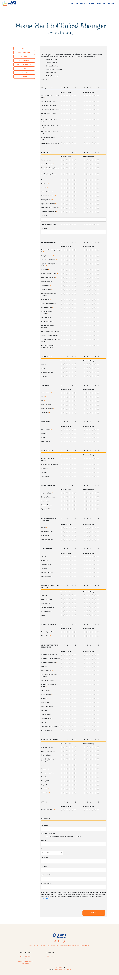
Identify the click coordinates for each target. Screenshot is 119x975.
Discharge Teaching (47, 200)
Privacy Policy (45, 898)
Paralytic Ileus (45, 476)
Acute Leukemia (46, 603)
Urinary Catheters (46, 755)
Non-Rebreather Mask (47, 706)
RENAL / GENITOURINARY (48, 485)
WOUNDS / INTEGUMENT (48, 624)
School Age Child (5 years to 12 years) (50, 114)
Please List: (44, 825)
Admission (44, 188)
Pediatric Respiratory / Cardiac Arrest (50, 169)
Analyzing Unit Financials (48, 321)
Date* (42, 849)
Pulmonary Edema (46, 405)
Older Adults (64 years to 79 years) (49, 138)
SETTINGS (44, 802)
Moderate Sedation (47, 730)
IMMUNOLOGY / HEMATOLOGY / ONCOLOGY (50, 586)
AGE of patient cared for (48, 88)
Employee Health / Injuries (49, 260)
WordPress (55, 969)
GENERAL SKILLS (46, 152)
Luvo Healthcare (58, 967)
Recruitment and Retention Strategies (48, 294)
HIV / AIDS (44, 595)
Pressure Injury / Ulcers (48, 632)
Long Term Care (24, 52)
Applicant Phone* (46, 883)
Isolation (43, 765)
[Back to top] (59, 931)
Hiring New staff (46, 299)
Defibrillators (45, 184)
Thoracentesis (45, 793)
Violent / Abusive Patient (48, 278)
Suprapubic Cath (46, 509)
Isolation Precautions (47, 164)
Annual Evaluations (47, 307)
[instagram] (63, 941)
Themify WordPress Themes (65, 969)
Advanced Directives (47, 192)
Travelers (92, 3)
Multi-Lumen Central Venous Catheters (49, 675)
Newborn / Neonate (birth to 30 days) (50, 96)
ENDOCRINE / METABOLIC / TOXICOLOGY (49, 519)
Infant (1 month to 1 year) (48, 101)
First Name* (44, 857)
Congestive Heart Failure (48, 372)
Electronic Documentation (49, 212)
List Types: (44, 216)
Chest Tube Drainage (47, 747)
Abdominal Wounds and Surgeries (48, 459)
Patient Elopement (46, 281)
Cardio (24, 76)
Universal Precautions (47, 773)
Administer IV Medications (49, 662)
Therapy (24, 48)
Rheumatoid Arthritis (47, 572)
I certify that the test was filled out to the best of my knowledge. (65, 836)
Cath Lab (24, 72)
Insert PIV (44, 666)
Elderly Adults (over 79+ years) (50, 143)
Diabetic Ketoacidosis (47, 532)
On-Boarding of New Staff (48, 303)
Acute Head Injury (46, 429)
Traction (43, 556)
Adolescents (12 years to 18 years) (49, 120)
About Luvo (74, 3)
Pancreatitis (44, 472)
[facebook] (55, 941)
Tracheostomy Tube (47, 718)
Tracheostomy (45, 413)
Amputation (44, 560)
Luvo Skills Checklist (25, 956)
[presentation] (53, 904)
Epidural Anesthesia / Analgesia (50, 726)
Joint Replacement (46, 576)
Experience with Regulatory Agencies (49, 265)
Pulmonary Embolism (47, 409)
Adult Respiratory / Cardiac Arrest (49, 175)
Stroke (43, 437)
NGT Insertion (45, 690)
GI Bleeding (44, 468)
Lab (24, 68)
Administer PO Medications (49, 654)
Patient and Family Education (49, 208)
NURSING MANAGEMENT (48, 242)
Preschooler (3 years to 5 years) (50, 109)
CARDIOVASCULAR (46, 356)
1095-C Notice (85, 945)
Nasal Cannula (45, 702)
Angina (43, 368)
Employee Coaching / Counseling (47, 312)
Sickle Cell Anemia (46, 599)
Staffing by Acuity (46, 289)
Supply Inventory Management (50, 331)
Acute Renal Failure (47, 493)
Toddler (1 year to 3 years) (49, 105)
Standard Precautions (47, 160)
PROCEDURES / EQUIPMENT (49, 739)
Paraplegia (44, 568)
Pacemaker (44, 376)
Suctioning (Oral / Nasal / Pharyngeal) (48, 760)
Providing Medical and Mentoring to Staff (50, 340)
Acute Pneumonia (46, 393)
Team (30, 945)
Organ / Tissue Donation (48, 204)
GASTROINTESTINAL (47, 450)
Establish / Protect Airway (49, 751)
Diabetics (44, 528)
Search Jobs (111, 3)
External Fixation (46, 564)
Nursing (24, 56)
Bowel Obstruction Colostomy (50, 464)
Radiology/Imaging (24, 64)
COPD (43, 401)
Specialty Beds (45, 769)
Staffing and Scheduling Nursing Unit (50, 251)
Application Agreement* (48, 834)
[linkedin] (59, 941)
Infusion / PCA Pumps (47, 680)
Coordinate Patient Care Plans (50, 335)
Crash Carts (44, 180)
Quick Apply (101, 3)
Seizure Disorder (46, 441)
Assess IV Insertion (47, 670)
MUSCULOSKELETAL (47, 549)
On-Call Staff (45, 270)
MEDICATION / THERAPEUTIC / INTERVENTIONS (50, 646)
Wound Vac (44, 777)
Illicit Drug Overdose (47, 540)
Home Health (24, 60)
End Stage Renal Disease (48, 497)
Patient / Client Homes (48, 809)
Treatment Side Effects (48, 607)
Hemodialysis (45, 501)
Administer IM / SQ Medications (50, 658)
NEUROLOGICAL (45, 422)
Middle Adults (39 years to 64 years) (49, 132)
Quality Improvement (47, 256)
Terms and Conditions (65, 945)
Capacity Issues (46, 285)
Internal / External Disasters (49, 274)
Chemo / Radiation (46, 611)
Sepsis (43, 615)
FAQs (25, 959)
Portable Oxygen (46, 714)
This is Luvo (50, 956)
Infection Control (46, 317)
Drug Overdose (45, 536)
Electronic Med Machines (48, 224)
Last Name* (44, 866)
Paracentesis (45, 789)
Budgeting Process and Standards (47, 326)
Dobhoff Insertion (46, 694)
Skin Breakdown (46, 636)
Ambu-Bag (44, 698)
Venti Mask (44, 710)
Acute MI (44, 364)
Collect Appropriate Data (48, 196)
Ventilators (44, 722)
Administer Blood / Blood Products (48, 685)
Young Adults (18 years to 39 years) (49, 126)
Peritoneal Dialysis (46, 505)
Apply (48, 945)
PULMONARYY (45, 385)
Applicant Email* (46, 875)
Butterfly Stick (45, 781)
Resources (83, 3)
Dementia (44, 433)
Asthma (43, 397)
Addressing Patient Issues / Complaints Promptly (49, 346)
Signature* (44, 840)
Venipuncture (45, 785)
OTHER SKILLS (45, 819)
